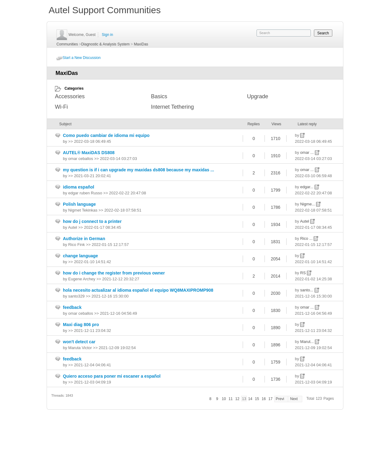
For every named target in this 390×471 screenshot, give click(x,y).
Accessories (70, 96)
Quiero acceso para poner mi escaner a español (111, 376)
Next (294, 399)
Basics (159, 96)
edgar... (307, 187)
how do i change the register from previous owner (114, 273)
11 (231, 399)
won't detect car (79, 341)
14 (250, 399)
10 (224, 399)
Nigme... (308, 204)
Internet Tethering (172, 107)
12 (237, 399)
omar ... (307, 152)
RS (303, 273)
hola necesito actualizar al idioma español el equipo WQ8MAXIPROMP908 (138, 290)
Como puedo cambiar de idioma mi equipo (106, 135)
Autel (305, 221)
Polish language (79, 204)
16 (264, 399)
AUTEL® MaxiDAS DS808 (88, 152)
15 (257, 399)
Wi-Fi (61, 107)
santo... (307, 290)
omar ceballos (80, 158)
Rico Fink (76, 244)
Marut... (307, 341)
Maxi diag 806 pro (81, 324)
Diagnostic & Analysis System (105, 44)
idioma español (78, 187)
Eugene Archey (81, 279)
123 (319, 398)
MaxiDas (141, 44)
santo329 (76, 296)
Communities (67, 44)
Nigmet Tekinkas (82, 210)
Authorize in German (84, 238)
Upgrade (257, 96)
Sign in (107, 35)
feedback (72, 307)
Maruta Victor (80, 347)
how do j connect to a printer (92, 221)
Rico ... (307, 238)
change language (80, 255)
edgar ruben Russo (85, 193)
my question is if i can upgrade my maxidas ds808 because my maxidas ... (138, 169)
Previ (280, 399)
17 (270, 399)
